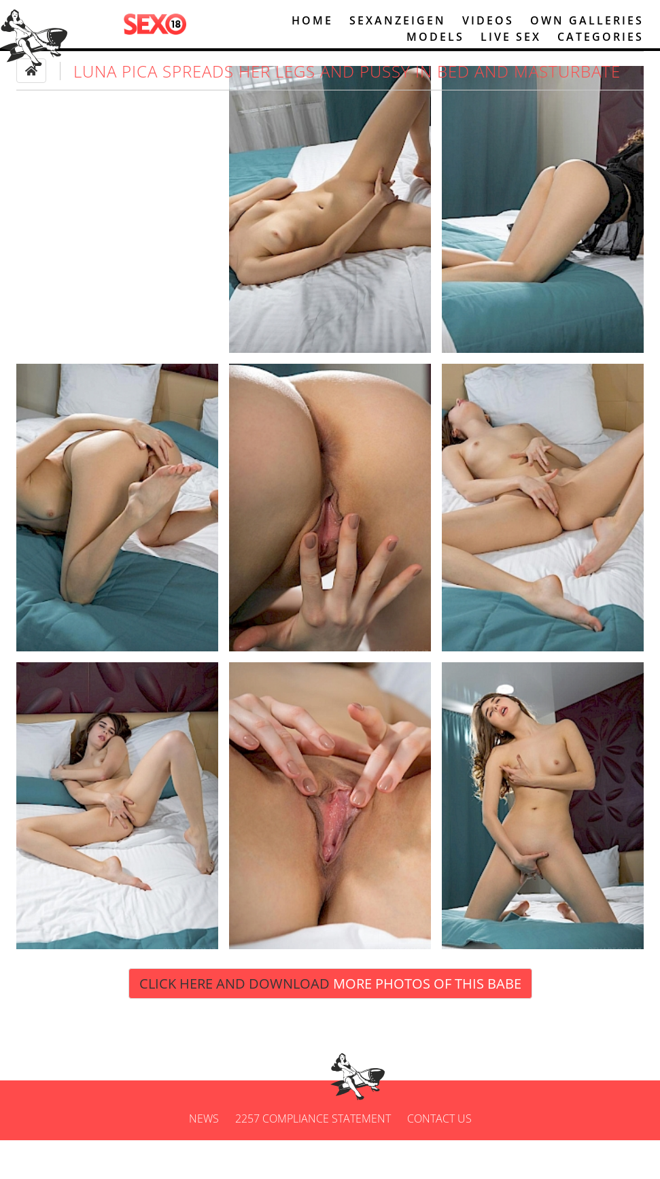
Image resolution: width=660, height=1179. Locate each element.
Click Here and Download (330, 1022)
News (204, 1157)
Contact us (439, 1157)
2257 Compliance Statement (313, 1157)
